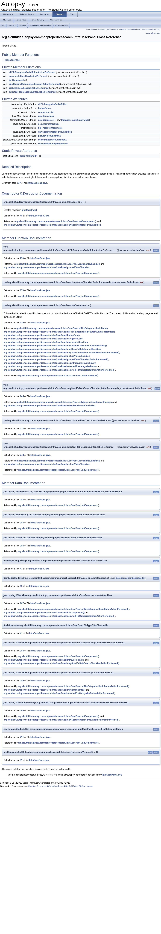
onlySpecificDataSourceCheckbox (55, 132)
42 (21, 586)
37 (19, 183)
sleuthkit (12, 25)
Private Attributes (134, 30)
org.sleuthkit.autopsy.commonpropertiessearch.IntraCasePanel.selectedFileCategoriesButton (50, 366)
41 (21, 633)
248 (22, 455)
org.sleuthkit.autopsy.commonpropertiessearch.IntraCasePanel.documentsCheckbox (57, 264)
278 (22, 290)
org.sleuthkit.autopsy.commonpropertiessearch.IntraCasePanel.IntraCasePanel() (58, 375)
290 (22, 710)
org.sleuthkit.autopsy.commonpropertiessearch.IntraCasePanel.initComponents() (55, 221)
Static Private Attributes (150, 30)
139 (22, 322)
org (3, 25)
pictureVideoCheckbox (49, 135)
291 (22, 737)
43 (21, 568)
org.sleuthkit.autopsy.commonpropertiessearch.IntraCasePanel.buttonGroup (42, 335)
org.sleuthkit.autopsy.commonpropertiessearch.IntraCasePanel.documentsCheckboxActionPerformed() (55, 345)
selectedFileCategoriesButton (52, 143)
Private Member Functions (116, 30)
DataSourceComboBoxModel (75, 120)
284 (22, 499)
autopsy (23, 25)
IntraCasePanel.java (37, 183)
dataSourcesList (46, 120)
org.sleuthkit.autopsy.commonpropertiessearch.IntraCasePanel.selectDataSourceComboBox (50, 363)
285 (22, 522)
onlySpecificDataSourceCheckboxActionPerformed (34, 84)
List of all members (153, 33)
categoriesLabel (46, 112)
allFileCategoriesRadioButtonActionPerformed (32, 72)
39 (21, 760)
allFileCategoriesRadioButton (52, 104)
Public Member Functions (95, 30)
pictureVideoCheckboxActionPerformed (29, 88)
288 (22, 650)
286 (22, 545)
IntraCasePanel (61, 25)
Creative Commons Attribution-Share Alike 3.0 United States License (60, 786)
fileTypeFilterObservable (50, 128)
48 (21, 215)
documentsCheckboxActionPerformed (28, 76)
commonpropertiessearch (40, 25)
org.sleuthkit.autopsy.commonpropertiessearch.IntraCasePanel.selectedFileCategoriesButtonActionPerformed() (59, 370)
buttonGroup (44, 108)
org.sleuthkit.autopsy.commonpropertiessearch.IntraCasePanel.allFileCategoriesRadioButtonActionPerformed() (59, 331)
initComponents (17, 80)
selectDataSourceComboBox (52, 139)
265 (22, 396)
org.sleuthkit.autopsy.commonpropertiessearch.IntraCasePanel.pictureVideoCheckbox (47, 267)
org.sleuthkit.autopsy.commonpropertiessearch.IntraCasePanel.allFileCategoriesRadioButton (61, 328)
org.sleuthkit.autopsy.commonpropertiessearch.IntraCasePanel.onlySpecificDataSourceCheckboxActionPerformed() (61, 352)
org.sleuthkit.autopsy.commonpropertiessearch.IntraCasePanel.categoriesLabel (43, 338)
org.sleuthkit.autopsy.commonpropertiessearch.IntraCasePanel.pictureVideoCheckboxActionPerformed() (56, 359)
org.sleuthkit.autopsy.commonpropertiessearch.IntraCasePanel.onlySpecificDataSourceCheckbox (52, 225)
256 (22, 258)
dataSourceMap (46, 116)
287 (22, 603)
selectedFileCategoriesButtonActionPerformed (32, 92)
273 (22, 428)
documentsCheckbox (48, 124)
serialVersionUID (28, 156)
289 (22, 680)
